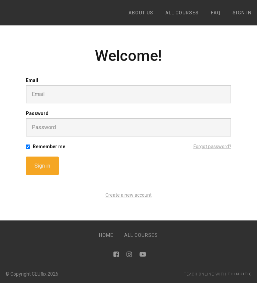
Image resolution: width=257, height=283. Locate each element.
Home (106, 235)
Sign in (42, 166)
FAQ (216, 12)
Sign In (242, 12)
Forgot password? (212, 146)
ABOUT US (140, 12)
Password (37, 113)
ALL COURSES (182, 12)
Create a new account (128, 195)
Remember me (49, 146)
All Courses (141, 235)
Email (32, 80)
